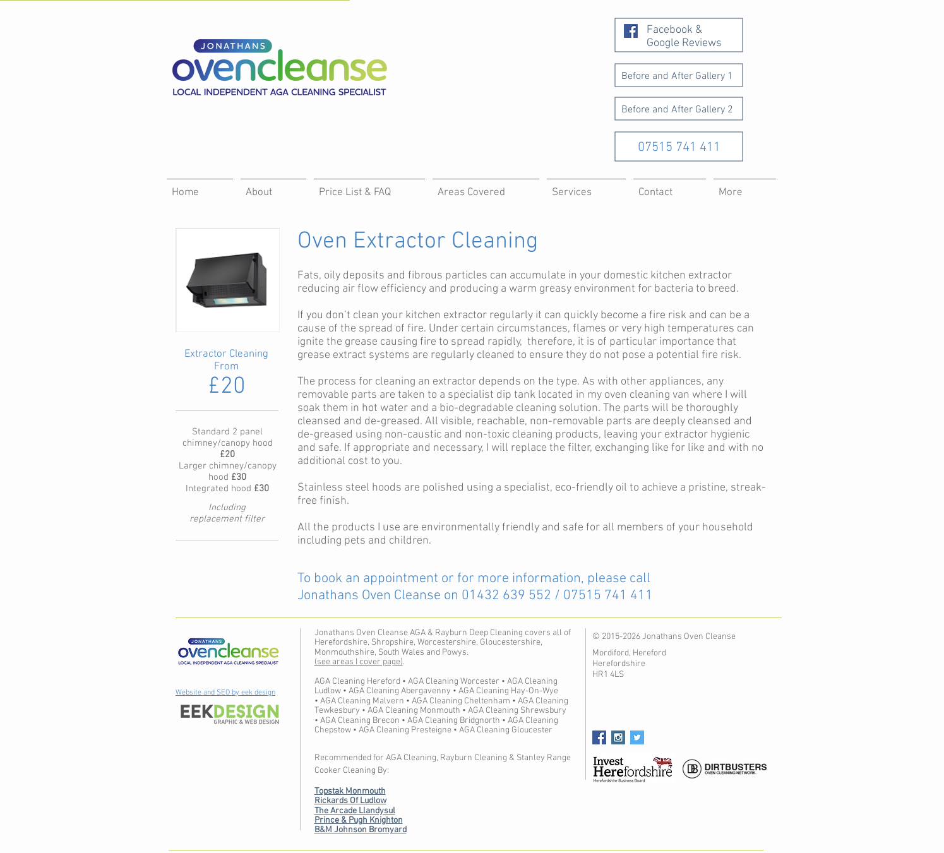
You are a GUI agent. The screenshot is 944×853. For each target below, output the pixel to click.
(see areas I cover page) (358, 662)
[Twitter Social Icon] (637, 737)
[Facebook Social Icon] (631, 31)
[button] (745, 187)
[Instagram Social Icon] (618, 737)
